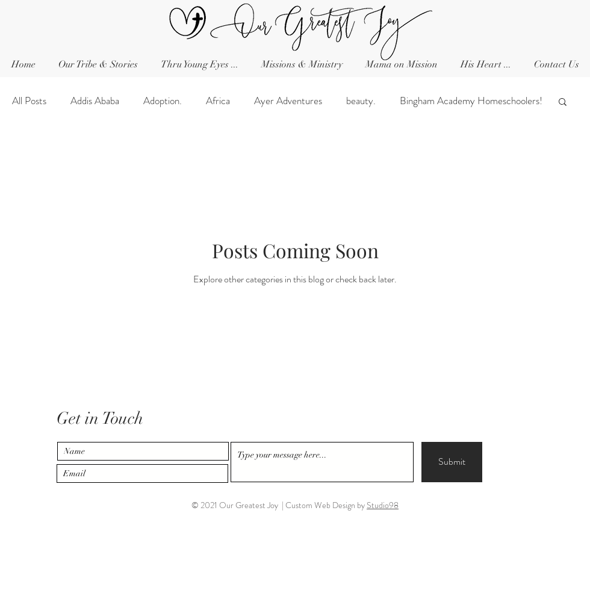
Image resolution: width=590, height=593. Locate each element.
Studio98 (383, 505)
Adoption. (162, 101)
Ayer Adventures (288, 101)
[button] (556, 64)
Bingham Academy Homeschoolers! (471, 101)
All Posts (29, 101)
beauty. (361, 101)
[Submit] (451, 462)
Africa (218, 101)
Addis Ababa (94, 101)
